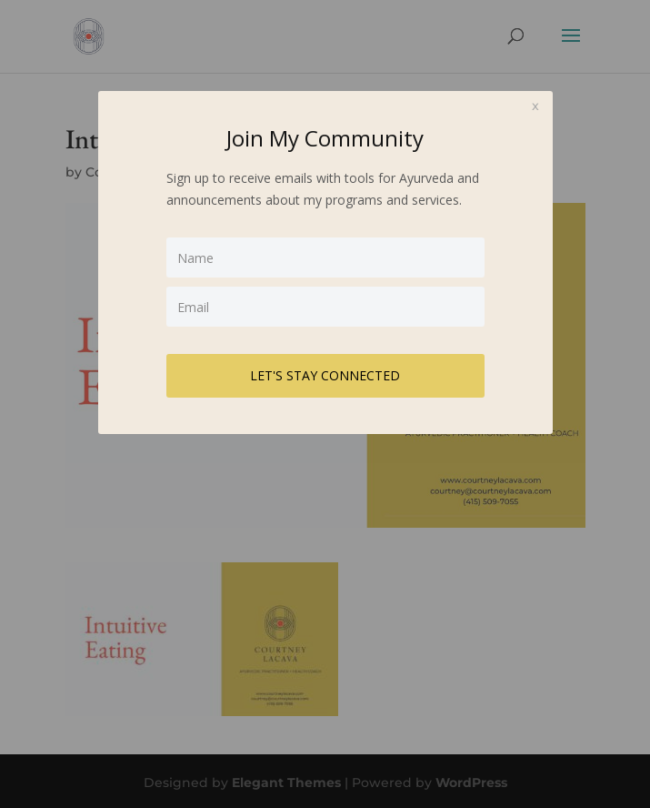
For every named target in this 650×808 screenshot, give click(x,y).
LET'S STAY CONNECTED (325, 375)
